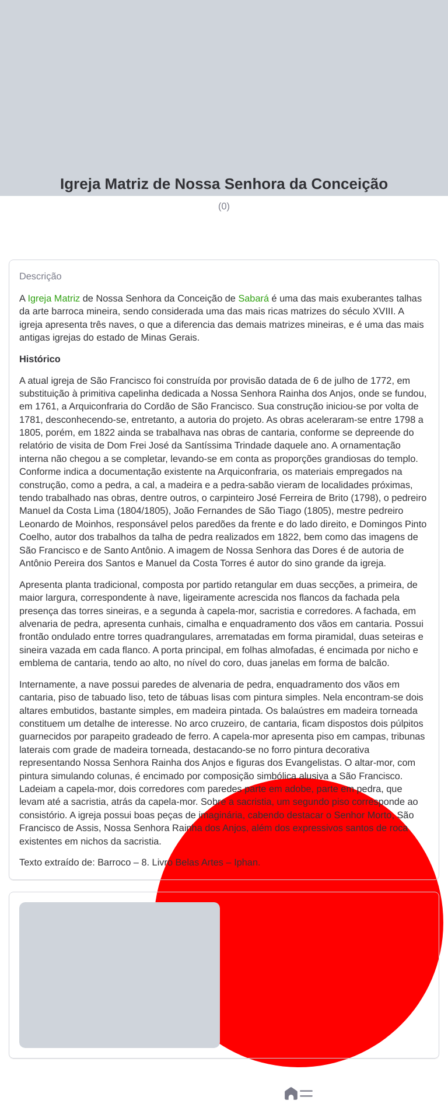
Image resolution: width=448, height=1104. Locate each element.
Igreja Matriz (54, 298)
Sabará (253, 298)
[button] (306, 1093)
